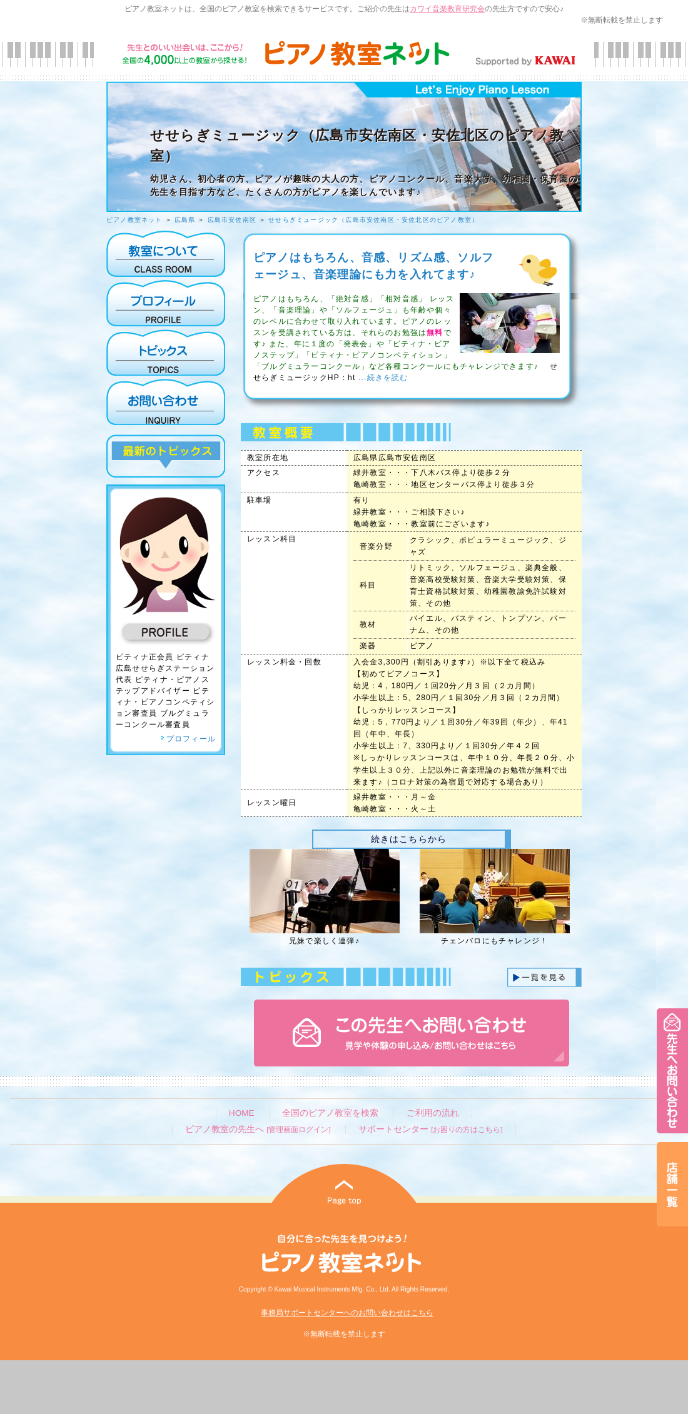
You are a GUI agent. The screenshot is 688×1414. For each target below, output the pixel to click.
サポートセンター (430, 1129)
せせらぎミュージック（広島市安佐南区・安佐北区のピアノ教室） (373, 219)
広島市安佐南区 (232, 219)
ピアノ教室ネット (134, 219)
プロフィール (188, 739)
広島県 (185, 219)
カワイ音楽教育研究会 (447, 8)
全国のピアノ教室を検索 (330, 1113)
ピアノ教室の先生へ (257, 1129)
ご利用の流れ (433, 1113)
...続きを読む (381, 377)
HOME (242, 1113)
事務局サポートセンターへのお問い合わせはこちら (347, 1312)
